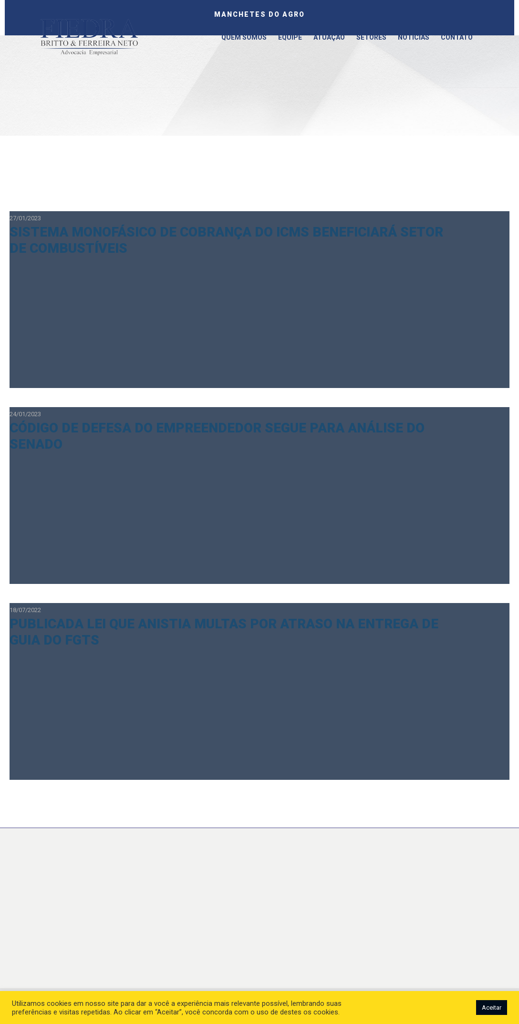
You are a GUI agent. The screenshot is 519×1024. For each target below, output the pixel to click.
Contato (457, 37)
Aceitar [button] (491, 1007)
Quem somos (244, 37)
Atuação (329, 37)
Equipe (290, 37)
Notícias (413, 37)
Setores (371, 37)
